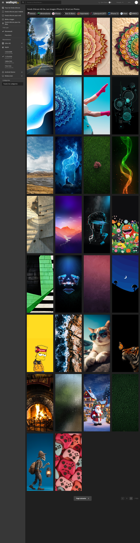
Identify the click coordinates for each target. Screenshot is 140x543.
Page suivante (82, 498)
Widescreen (7, 76)
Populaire (8, 35)
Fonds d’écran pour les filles (11, 23)
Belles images (8, 19)
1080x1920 (8, 61)
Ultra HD (6, 43)
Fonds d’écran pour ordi (11, 15)
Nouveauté (8, 31)
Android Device (8, 72)
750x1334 (8, 66)
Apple (5, 47)
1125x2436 (15, 56)
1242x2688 (8, 51)
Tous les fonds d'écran (11, 8)
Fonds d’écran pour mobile (12, 12)
